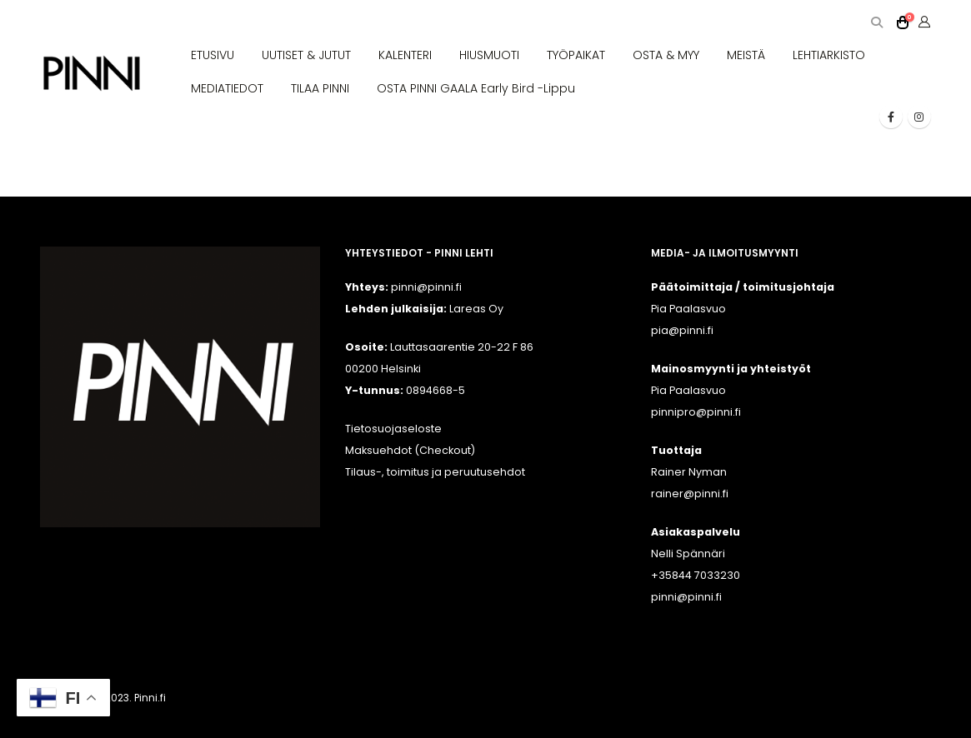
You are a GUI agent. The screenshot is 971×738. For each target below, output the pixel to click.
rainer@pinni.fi (689, 493)
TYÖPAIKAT (576, 55)
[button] (877, 23)
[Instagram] (919, 116)
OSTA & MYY (666, 55)
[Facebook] (891, 116)
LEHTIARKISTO (829, 55)
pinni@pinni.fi (686, 597)
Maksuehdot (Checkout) (410, 450)
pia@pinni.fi (682, 330)
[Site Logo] (92, 73)
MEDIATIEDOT (227, 88)
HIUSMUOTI (489, 55)
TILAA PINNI (320, 88)
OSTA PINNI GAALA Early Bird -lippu (476, 88)
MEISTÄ (746, 55)
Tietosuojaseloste (393, 428)
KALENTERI (405, 55)
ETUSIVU (212, 55)
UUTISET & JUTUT (306, 55)
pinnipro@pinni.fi (696, 412)
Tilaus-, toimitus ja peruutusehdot (435, 472)
